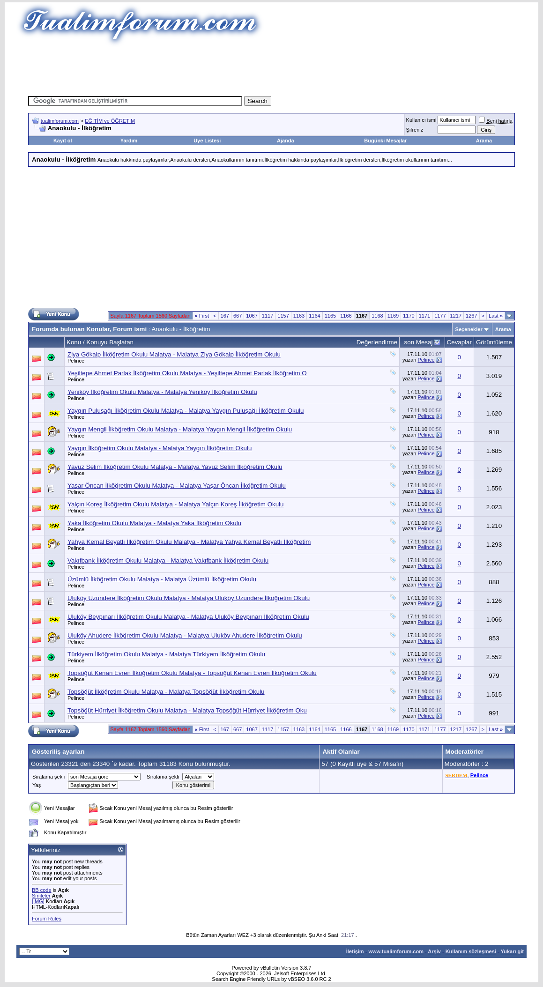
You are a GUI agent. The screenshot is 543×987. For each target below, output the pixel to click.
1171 (424, 316)
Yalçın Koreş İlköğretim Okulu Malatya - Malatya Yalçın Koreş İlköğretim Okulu (175, 504)
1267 (471, 316)
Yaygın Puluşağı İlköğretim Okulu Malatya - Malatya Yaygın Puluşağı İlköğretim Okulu (185, 410)
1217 (455, 316)
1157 (283, 316)
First (202, 316)
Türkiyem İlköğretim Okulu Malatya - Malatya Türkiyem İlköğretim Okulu (166, 654)
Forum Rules (46, 918)
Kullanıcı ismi (421, 120)
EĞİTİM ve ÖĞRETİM (110, 121)
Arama (484, 140)
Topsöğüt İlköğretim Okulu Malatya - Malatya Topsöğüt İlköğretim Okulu (166, 691)
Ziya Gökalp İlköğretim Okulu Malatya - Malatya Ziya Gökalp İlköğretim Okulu (174, 354)
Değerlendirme (377, 342)
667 (237, 316)
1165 (330, 316)
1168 (377, 316)
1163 (299, 316)
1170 (408, 316)
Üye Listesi (207, 140)
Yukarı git (512, 951)
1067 (251, 316)
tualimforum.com (60, 121)
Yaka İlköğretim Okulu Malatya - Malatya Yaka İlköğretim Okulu (154, 523)
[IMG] (38, 901)
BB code (42, 890)
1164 (314, 316)
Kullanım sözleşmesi (471, 951)
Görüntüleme (494, 342)
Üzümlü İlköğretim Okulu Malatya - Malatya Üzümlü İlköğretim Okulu (161, 579)
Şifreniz (415, 130)
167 (225, 316)
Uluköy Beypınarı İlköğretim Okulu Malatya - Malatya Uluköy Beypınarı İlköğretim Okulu (188, 616)
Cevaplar (459, 342)
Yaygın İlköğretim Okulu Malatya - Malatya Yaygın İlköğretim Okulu (159, 448)
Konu (74, 342)
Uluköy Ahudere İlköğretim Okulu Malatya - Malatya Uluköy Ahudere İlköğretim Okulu (184, 635)
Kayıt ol (62, 140)
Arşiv (434, 951)
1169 (393, 316)
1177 (440, 316)
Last (496, 316)
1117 (267, 316)
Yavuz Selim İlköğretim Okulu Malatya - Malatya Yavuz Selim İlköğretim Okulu (175, 466)
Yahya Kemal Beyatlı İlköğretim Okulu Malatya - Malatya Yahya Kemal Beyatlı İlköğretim (189, 541)
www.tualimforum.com (396, 951)
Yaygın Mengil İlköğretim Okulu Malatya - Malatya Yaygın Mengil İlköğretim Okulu (179, 429)
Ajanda (285, 140)
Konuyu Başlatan (110, 342)
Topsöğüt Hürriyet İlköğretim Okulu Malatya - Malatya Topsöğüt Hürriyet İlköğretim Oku (187, 710)
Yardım (129, 140)
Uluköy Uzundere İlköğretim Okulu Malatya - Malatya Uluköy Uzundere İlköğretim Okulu (188, 597)
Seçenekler (469, 329)
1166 (345, 316)
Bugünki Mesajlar (385, 140)
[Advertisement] (271, 68)
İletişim (355, 951)
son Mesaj (418, 342)
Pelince (75, 361)
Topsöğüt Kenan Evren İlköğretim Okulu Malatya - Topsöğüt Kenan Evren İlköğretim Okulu (192, 672)
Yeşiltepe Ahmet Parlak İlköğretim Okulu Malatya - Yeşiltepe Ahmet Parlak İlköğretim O (187, 373)
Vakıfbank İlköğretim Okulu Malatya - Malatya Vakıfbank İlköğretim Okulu (167, 560)
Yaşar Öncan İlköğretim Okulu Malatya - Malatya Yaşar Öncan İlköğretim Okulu (176, 485)
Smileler (41, 895)
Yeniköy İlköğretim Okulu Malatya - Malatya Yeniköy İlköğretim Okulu (162, 391)
